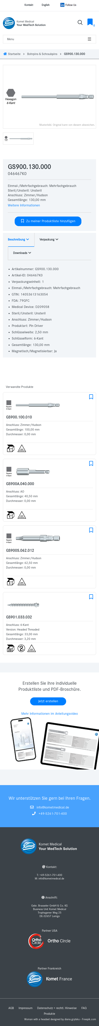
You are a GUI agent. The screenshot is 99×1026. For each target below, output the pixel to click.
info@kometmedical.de (53, 807)
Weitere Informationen (24, 205)
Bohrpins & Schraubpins (42, 54)
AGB (11, 1008)
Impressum (25, 1008)
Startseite (12, 54)
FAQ (84, 1008)
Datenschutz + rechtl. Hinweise (57, 1008)
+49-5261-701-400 (53, 813)
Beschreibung (18, 239)
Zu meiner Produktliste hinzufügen (48, 221)
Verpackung (49, 239)
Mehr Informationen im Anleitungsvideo (49, 714)
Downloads (22, 253)
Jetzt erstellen (48, 701)
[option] (49, 97)
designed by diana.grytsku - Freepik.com (73, 1019)
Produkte (49, 1013)
